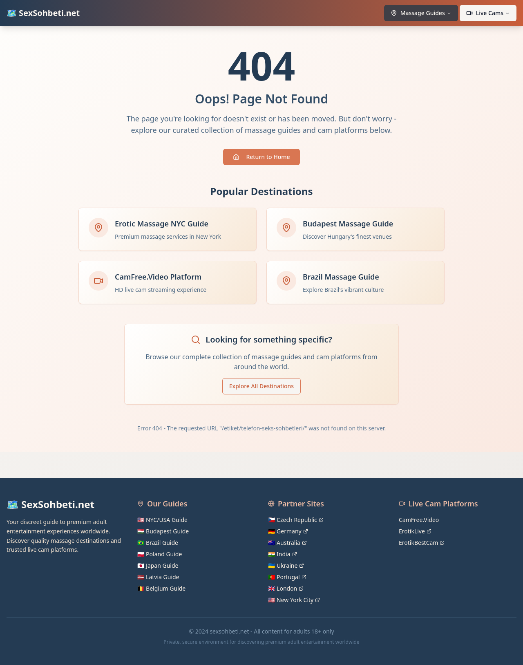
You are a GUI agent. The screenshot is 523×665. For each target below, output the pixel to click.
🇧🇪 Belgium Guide (161, 588)
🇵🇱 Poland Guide (159, 554)
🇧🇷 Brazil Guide (157, 542)
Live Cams (488, 13)
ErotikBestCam (422, 542)
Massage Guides (421, 13)
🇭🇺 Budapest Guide (163, 531)
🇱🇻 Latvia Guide (158, 577)
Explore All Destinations (261, 386)
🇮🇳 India (282, 554)
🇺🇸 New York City (294, 600)
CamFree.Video (419, 520)
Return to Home (261, 157)
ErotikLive (415, 531)
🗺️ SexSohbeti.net (43, 12)
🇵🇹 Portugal (287, 577)
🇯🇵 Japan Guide (157, 565)
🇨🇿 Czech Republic (296, 520)
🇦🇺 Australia (287, 542)
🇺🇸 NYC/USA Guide (162, 520)
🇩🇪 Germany (288, 531)
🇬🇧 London (286, 588)
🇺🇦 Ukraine (286, 565)
